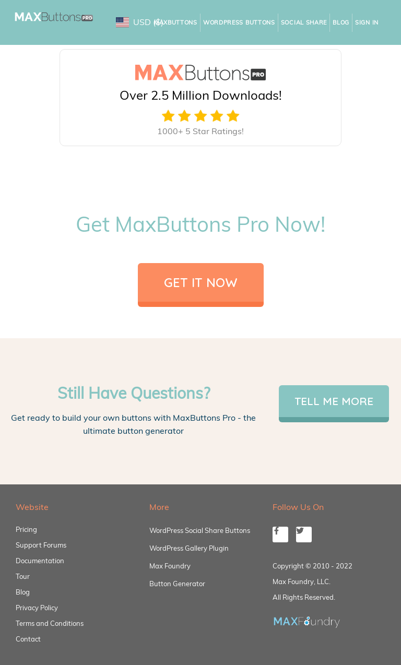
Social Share (304, 22)
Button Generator (177, 583)
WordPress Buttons (239, 22)
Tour (23, 576)
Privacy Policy (37, 607)
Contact (28, 639)
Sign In (367, 22)
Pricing (26, 529)
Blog (341, 22)
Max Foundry (170, 566)
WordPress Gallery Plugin (189, 548)
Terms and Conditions (50, 623)
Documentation (40, 560)
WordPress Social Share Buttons (199, 530)
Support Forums (41, 545)
